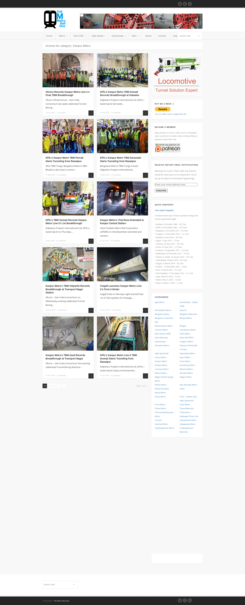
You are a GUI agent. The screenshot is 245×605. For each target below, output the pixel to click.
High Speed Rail (162, 353)
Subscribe (161, 190)
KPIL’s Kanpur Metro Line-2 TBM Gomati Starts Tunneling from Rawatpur (118, 358)
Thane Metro (160, 408)
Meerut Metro (161, 373)
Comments (116, 112)
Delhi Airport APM (163, 333)
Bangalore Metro (162, 314)
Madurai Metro (186, 369)
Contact (162, 35)
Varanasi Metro (161, 424)
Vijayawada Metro (187, 424)
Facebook (185, 600)
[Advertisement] (177, 495)
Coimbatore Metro (188, 329)
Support (177, 35)
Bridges (183, 326)
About (148, 35)
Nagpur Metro (186, 377)
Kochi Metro (185, 361)
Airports (183, 310)
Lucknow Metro (162, 369)
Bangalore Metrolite (188, 314)
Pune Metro (160, 404)
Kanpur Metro (161, 361)
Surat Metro (185, 404)
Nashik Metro (161, 384)
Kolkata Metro (161, 365)
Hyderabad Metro (187, 353)
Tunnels (158, 420)
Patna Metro (160, 396)
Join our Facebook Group (190, 4)
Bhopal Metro (186, 318)
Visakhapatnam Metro (164, 428)
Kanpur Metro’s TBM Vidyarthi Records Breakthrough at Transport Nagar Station (68, 289)
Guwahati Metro (162, 345)
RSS (180, 600)
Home (49, 35)
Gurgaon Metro (186, 341)
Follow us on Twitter (185, 4)
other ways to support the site (174, 114)
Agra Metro (160, 302)
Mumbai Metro (186, 373)
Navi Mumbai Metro (188, 384)
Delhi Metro (185, 333)
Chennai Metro (161, 329)
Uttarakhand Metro (188, 420)
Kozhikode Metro (187, 365)
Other (182, 388)
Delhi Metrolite (161, 337)
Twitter (190, 600)
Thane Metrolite (187, 408)
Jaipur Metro (185, 357)
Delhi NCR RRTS (186, 337)
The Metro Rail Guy (61, 601)
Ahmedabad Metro (163, 310)
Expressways (160, 341)
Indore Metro (160, 357)
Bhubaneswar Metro (164, 326)
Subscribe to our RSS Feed (180, 4)
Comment (60, 113)
